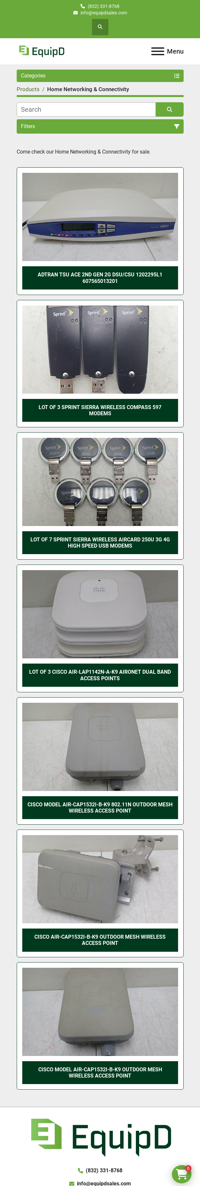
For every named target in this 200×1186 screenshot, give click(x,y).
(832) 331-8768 (103, 6)
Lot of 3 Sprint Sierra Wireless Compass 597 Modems (100, 410)
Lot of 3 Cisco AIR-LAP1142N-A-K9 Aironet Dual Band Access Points (100, 675)
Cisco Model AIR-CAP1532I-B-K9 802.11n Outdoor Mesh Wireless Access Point (100, 807)
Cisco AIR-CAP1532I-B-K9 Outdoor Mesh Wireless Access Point (100, 940)
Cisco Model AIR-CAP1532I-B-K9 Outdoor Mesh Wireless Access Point (100, 1072)
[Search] (86, 109)
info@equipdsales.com (104, 12)
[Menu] (157, 51)
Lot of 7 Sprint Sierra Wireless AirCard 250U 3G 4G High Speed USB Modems (100, 542)
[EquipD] (100, 1136)
